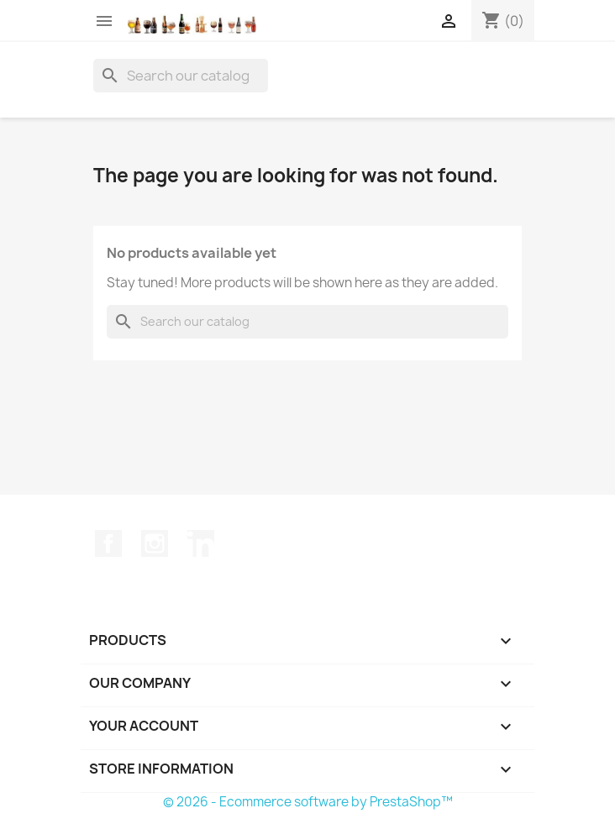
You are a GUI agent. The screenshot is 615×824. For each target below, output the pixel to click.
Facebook (108, 543)
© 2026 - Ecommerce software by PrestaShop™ (308, 802)
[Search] (180, 75)
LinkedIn (200, 543)
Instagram (154, 543)
